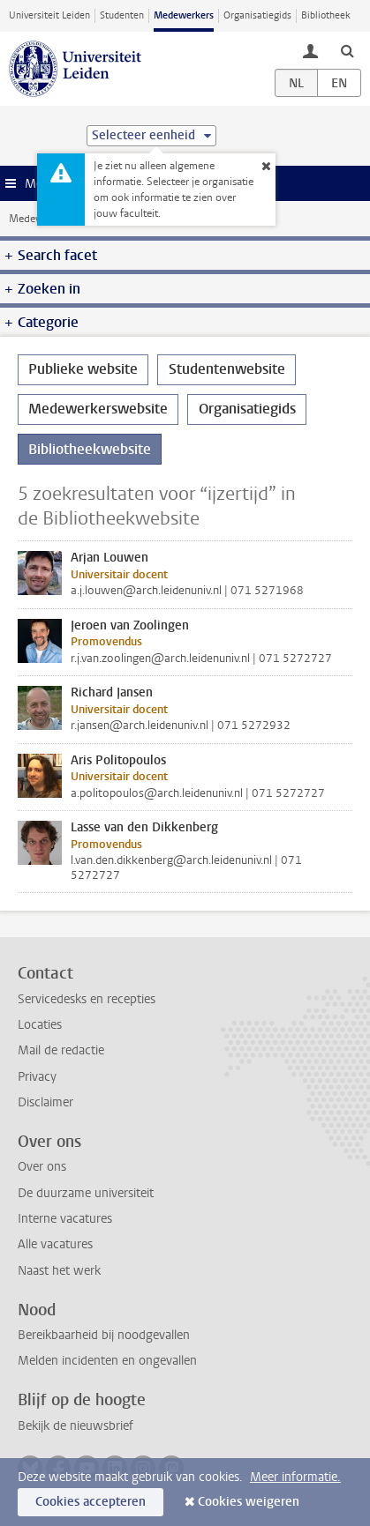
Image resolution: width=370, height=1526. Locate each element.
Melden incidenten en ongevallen (107, 1360)
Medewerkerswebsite (98, 408)
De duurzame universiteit (86, 1193)
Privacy (37, 1076)
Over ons (42, 1166)
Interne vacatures (65, 1218)
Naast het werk (59, 1270)
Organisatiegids (257, 15)
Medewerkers (184, 15)
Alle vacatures (55, 1244)
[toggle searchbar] (347, 50)
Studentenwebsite (227, 369)
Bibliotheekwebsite (89, 449)
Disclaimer (45, 1102)
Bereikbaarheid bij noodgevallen (104, 1335)
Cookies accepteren (90, 1501)
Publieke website (83, 369)
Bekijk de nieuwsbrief (75, 1426)
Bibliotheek (326, 15)
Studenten (122, 15)
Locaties (40, 1024)
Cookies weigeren (248, 1501)
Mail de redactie (61, 1050)
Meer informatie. (295, 1477)
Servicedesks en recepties (86, 999)
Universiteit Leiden (49, 15)
